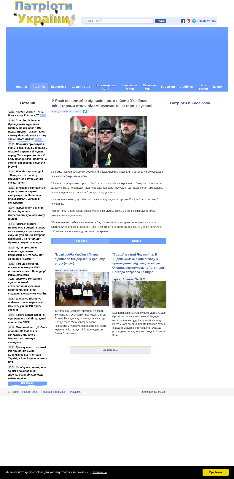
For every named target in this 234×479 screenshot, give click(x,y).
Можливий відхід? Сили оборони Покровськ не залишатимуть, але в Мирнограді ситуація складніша (27, 335)
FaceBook (80, 240)
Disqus (136, 240)
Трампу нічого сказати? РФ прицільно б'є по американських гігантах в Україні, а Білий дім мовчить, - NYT (27, 355)
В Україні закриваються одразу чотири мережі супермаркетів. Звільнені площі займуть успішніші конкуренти (27, 195)
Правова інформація (54, 391)
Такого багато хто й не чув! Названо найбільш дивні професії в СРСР (27, 318)
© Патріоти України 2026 (23, 391)
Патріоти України (76, 176)
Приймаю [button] (215, 472)
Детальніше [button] (98, 472)
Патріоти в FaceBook (190, 103)
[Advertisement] (117, 55)
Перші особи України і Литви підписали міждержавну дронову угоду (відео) (80, 259)
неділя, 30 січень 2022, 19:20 (67, 111)
